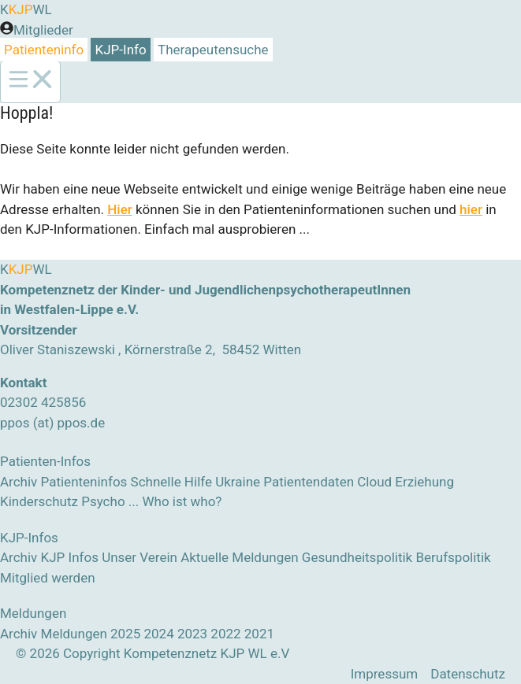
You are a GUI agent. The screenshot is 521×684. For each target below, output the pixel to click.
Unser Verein (139, 557)
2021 (259, 633)
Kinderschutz (39, 501)
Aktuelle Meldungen (239, 557)
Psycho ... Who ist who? (151, 501)
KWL (26, 9)
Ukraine (237, 482)
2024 (158, 633)
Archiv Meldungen (53, 633)
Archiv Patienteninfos (63, 482)
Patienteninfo (44, 49)
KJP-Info (121, 49)
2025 (125, 633)
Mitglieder (43, 30)
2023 (192, 633)
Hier (119, 209)
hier (471, 209)
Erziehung (424, 482)
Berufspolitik (452, 557)
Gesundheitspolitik (357, 557)
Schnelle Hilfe (171, 482)
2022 (225, 633)
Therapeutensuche (213, 49)
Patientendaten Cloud (327, 482)
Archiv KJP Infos (49, 557)
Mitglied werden (47, 578)
